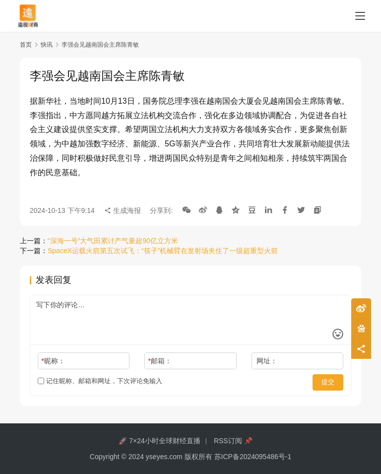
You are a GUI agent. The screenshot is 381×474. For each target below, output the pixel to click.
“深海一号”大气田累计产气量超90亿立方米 (113, 241)
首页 (26, 44)
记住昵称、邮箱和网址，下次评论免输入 (100, 381)
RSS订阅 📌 (233, 441)
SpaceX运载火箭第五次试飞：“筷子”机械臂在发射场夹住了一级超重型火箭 (163, 251)
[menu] (360, 16)
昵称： (52, 361)
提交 (329, 381)
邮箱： (160, 361)
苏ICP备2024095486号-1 (253, 457)
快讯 (47, 44)
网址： (266, 361)
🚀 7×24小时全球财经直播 (159, 441)
